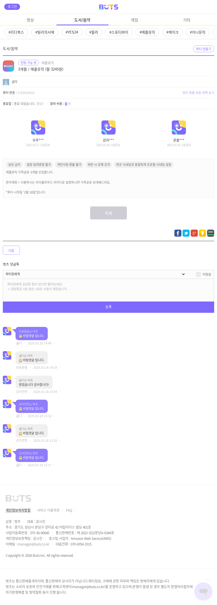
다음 (11, 250)
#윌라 (93, 32)
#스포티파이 (118, 32)
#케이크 (172, 32)
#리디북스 (16, 32)
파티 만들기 (203, 49)
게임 (134, 20)
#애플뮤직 (147, 32)
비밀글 (207, 274)
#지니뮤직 (197, 32)
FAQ (69, 510)
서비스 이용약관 (48, 510)
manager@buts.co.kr (33, 544)
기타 (186, 20)
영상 (30, 20)
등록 (108, 306)
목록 (108, 213)
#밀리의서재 (44, 32)
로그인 (12, 6)
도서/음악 (82, 20)
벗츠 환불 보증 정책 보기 (198, 92)
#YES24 (72, 32)
